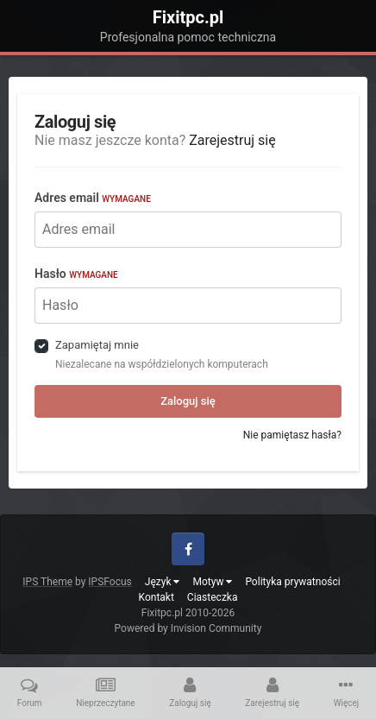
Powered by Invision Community (188, 628)
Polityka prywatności (292, 582)
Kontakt (156, 597)
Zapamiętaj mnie (97, 344)
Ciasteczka (212, 597)
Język (162, 582)
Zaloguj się (188, 400)
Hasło (76, 274)
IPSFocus (109, 582)
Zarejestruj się (232, 140)
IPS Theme (47, 582)
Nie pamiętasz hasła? (292, 435)
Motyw (212, 582)
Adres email (92, 198)
